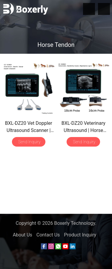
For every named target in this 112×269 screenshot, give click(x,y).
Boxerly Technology (74, 223)
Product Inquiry (80, 235)
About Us (22, 235)
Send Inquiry (29, 141)
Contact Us (48, 235)
